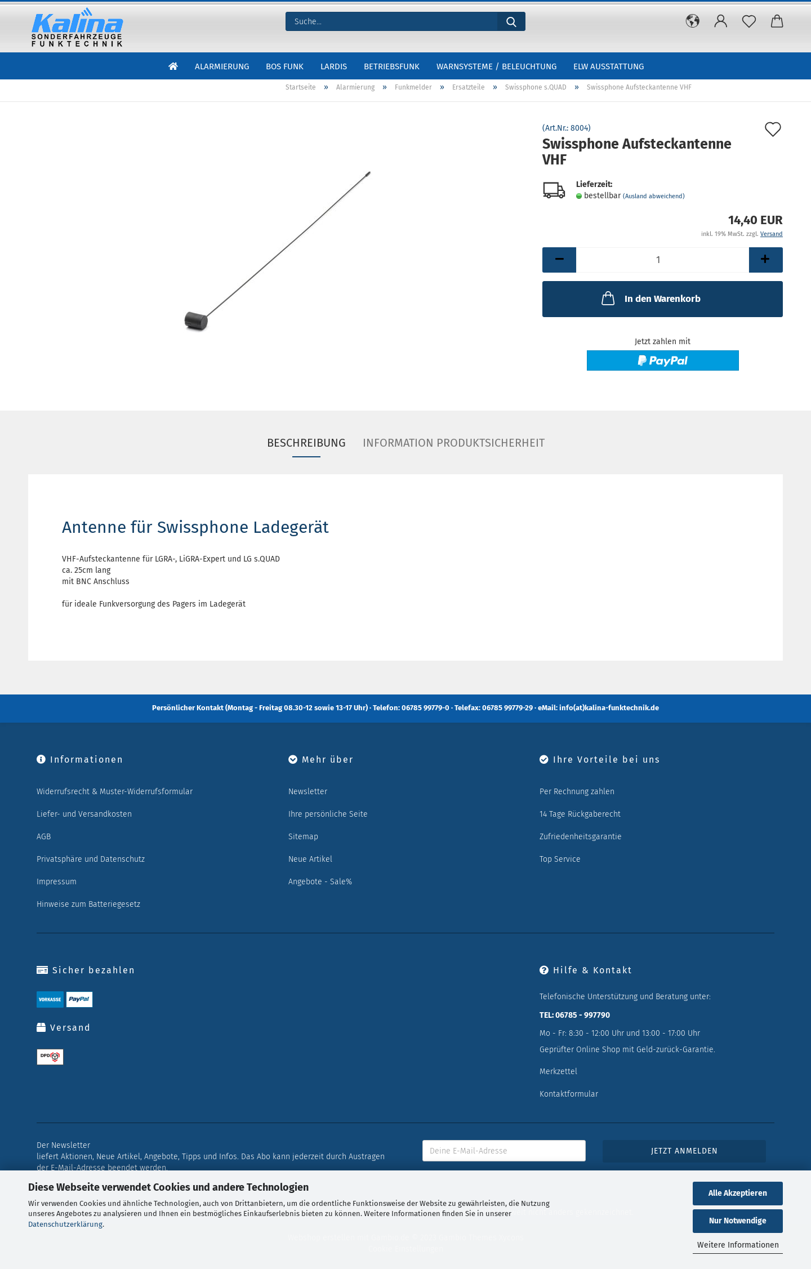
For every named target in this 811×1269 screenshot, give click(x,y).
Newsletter (307, 791)
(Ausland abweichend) (654, 196)
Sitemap (303, 836)
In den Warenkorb (650, 298)
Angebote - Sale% (320, 882)
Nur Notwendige (738, 1221)
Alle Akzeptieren (737, 1193)
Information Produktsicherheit (454, 442)
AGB (44, 836)
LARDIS (333, 66)
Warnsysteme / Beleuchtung (496, 66)
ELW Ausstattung (608, 66)
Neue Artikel (310, 859)
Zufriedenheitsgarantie (581, 836)
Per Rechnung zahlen (577, 791)
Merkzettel (558, 1071)
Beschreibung (306, 442)
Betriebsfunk (392, 66)
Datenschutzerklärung (65, 1224)
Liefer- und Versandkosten (84, 814)
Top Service (560, 859)
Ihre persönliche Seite (328, 814)
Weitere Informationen (738, 1245)
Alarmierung (222, 66)
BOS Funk (285, 66)
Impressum (57, 882)
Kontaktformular (569, 1094)
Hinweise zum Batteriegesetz (88, 904)
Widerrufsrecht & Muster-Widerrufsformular (115, 791)
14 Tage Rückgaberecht (580, 814)
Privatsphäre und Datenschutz (91, 859)
